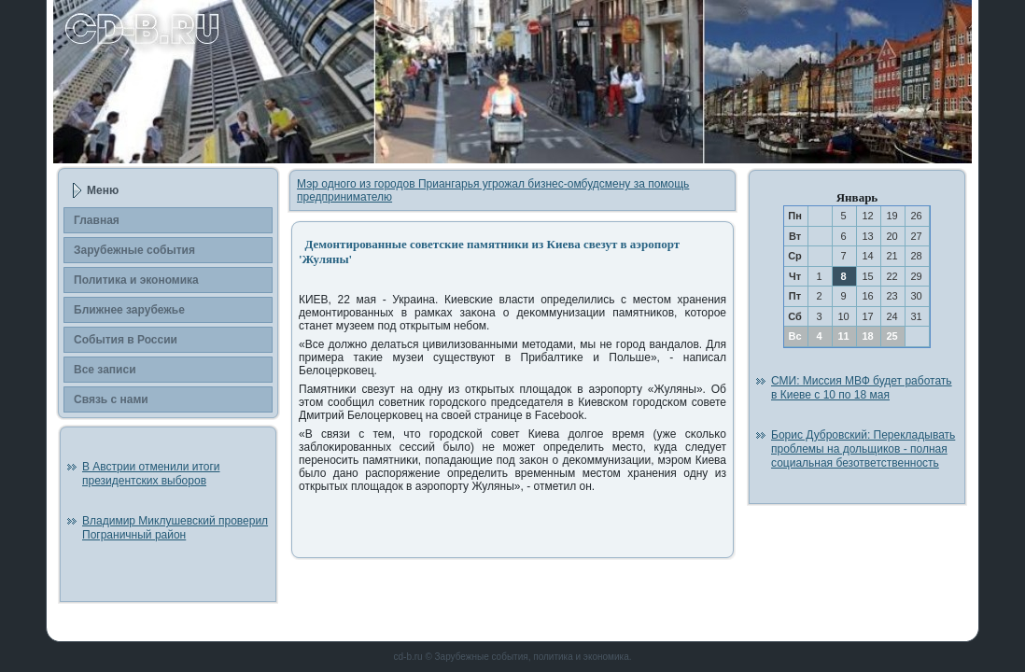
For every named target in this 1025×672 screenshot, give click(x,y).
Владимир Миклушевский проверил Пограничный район (175, 527)
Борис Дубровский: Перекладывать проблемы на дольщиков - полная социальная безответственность (863, 448)
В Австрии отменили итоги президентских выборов (151, 473)
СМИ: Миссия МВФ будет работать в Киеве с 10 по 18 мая (861, 387)
